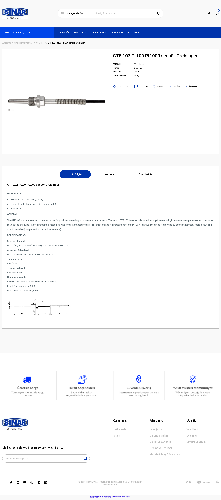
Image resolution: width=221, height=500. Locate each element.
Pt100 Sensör (140, 64)
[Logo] (15, 13)
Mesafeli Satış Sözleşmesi (165, 454)
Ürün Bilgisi (75, 174)
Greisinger (138, 68)
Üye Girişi (192, 435)
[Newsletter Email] (46, 459)
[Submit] (85, 459)
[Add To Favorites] (122, 86)
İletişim (117, 435)
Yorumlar (110, 174)
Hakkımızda (119, 429)
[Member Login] (209, 13)
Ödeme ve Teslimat (161, 448)
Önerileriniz (145, 174)
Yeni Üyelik (193, 429)
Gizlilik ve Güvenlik (160, 441)
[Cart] (217, 13)
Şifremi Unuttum (196, 441)
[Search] (127, 13)
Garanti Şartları (159, 435)
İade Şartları (157, 429)
